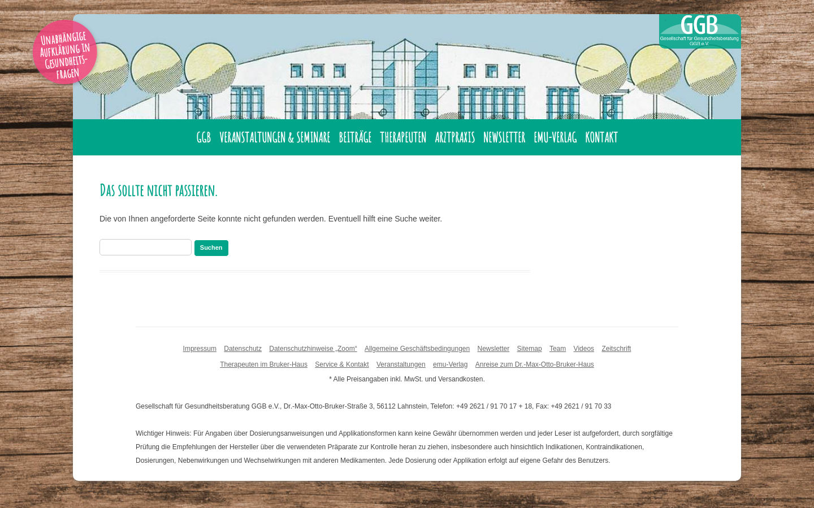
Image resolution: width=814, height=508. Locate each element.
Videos (584, 349)
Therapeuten (403, 137)
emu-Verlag (555, 137)
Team (557, 349)
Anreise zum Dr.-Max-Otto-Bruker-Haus (534, 364)
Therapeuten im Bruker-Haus (264, 364)
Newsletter (504, 137)
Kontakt (601, 137)
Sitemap (529, 349)
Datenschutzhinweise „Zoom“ (313, 349)
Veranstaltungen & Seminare (274, 137)
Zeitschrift (616, 349)
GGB (203, 137)
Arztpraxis (455, 137)
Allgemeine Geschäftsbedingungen (417, 349)
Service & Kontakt (342, 364)
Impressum (200, 349)
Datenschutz (243, 349)
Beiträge (355, 137)
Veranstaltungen (401, 364)
